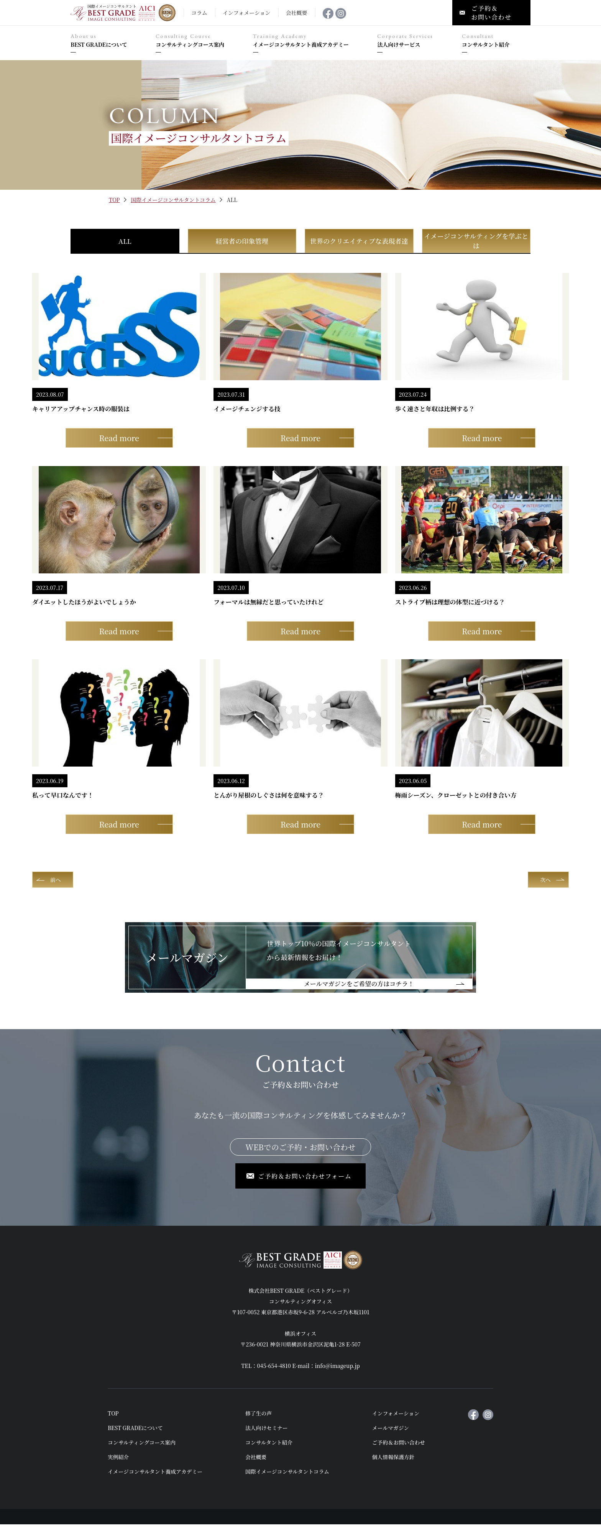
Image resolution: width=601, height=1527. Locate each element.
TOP (114, 200)
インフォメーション (396, 1416)
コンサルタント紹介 (496, 40)
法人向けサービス (415, 40)
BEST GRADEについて (109, 40)
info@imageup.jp (337, 1368)
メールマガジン (391, 1430)
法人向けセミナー (267, 1430)
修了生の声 (259, 1416)
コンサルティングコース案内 (200, 40)
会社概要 (256, 1459)
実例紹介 (118, 1459)
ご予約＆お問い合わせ (399, 1445)
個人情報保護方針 (394, 1459)
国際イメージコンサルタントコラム (173, 200)
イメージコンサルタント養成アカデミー (311, 40)
